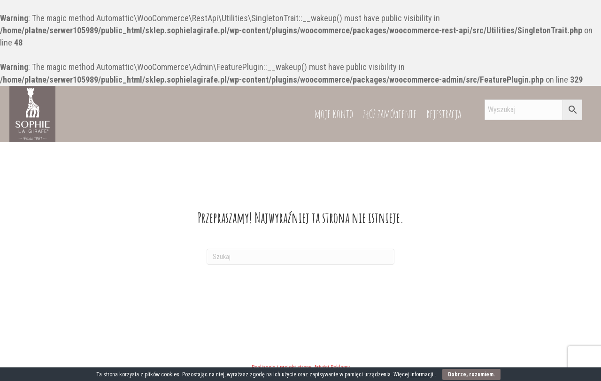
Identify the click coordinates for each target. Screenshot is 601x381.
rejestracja (443, 114)
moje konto (333, 114)
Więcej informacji (413, 374)
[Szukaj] (300, 257)
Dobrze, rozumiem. (471, 374)
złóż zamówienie (389, 114)
